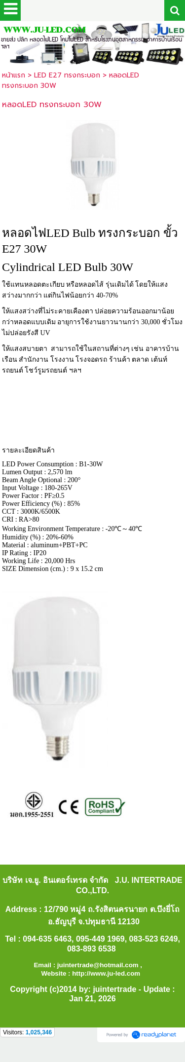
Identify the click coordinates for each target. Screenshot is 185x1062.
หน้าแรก (13, 75)
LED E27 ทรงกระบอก (67, 75)
